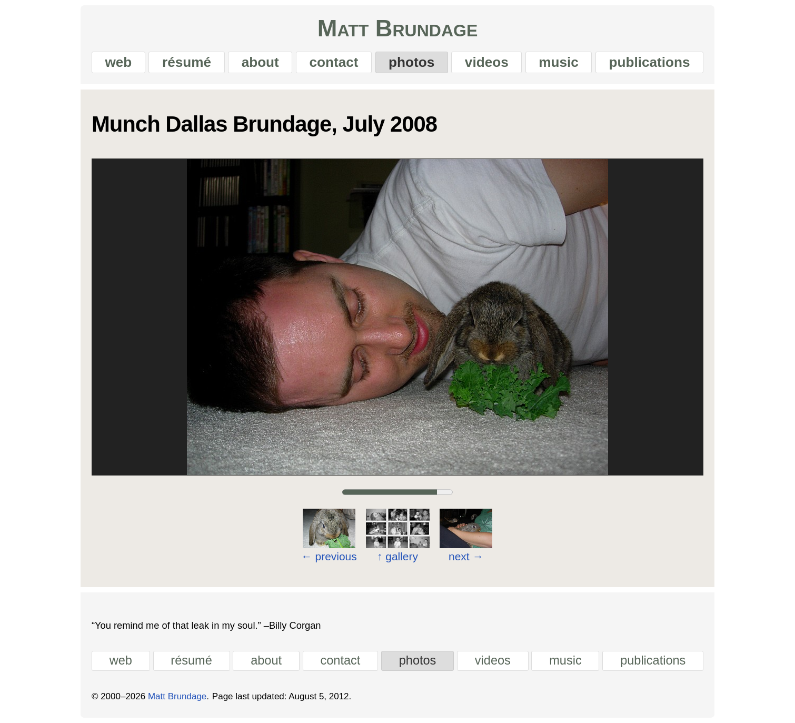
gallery (397, 557)
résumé (186, 62)
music (559, 62)
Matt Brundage (397, 28)
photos (411, 62)
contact (333, 62)
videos (487, 62)
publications (649, 62)
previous (329, 556)
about (260, 62)
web (118, 62)
